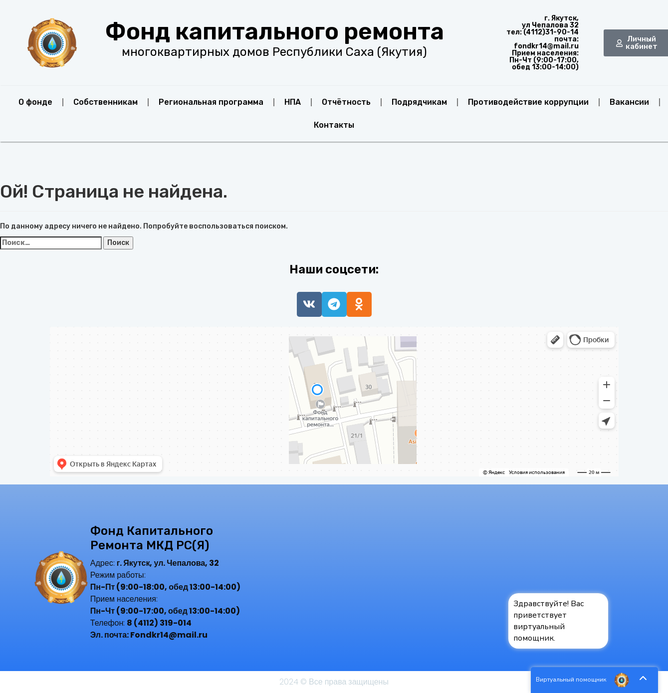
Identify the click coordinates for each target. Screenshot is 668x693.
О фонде (35, 102)
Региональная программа (211, 102)
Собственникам (105, 102)
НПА (292, 102)
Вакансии (629, 102)
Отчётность (346, 102)
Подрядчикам (419, 102)
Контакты (334, 125)
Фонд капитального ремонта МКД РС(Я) (151, 538)
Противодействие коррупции (528, 102)
